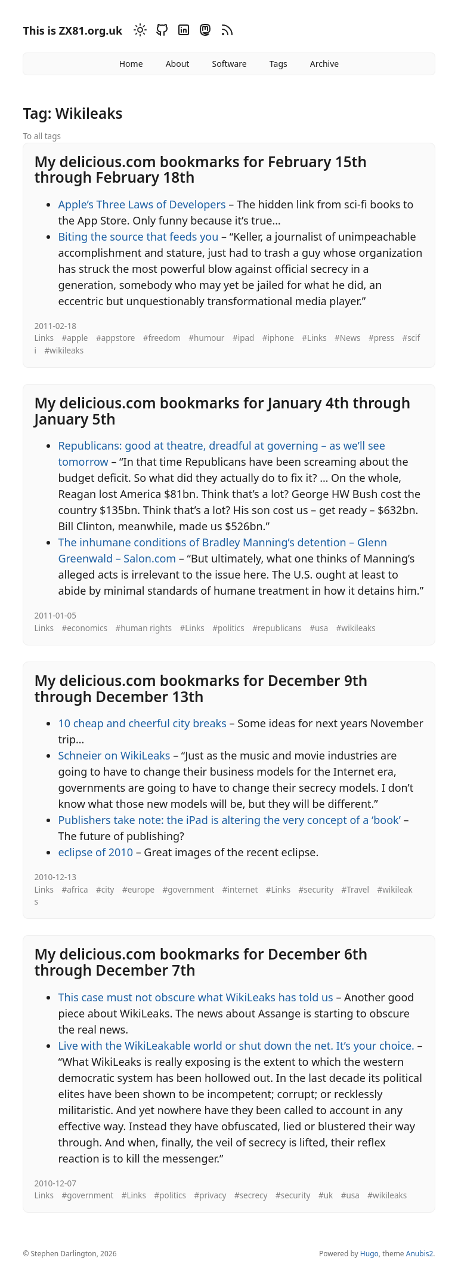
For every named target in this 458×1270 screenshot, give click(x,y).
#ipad (243, 338)
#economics (84, 628)
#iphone (278, 338)
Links (44, 338)
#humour (206, 338)
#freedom (162, 338)
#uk (325, 1195)
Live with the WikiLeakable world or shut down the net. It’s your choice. (236, 1045)
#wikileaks (63, 350)
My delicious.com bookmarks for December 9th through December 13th (200, 688)
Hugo (369, 1254)
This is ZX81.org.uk (72, 30)
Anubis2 (420, 1254)
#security (316, 889)
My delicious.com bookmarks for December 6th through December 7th (200, 962)
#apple (74, 338)
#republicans (276, 628)
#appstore (115, 338)
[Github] (160, 31)
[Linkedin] (182, 31)
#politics (228, 628)
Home (131, 63)
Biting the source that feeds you (138, 236)
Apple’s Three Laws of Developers (141, 204)
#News (347, 338)
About (178, 63)
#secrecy (251, 1195)
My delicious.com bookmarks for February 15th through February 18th (200, 169)
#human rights (144, 628)
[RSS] (225, 31)
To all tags (42, 136)
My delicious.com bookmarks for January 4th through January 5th (222, 411)
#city (105, 889)
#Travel (355, 889)
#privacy (210, 1195)
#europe (138, 889)
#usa (319, 628)
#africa (74, 889)
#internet (240, 889)
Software (229, 63)
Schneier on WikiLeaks (114, 755)
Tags (278, 63)
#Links (314, 338)
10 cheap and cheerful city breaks (142, 723)
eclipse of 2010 (95, 852)
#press (381, 338)
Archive (324, 63)
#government (189, 889)
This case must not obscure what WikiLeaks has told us (195, 997)
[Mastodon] (203, 31)
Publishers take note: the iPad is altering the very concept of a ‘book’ (229, 820)
